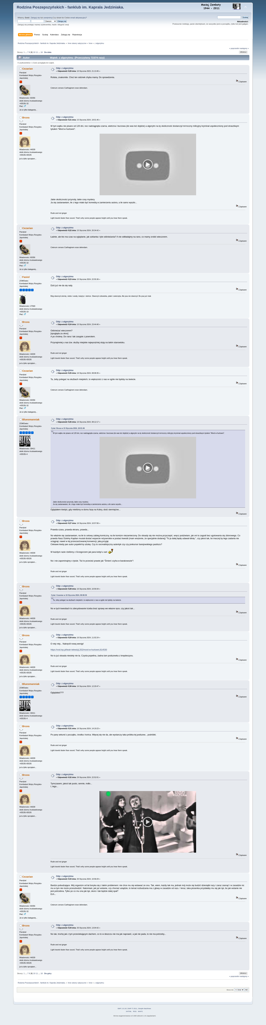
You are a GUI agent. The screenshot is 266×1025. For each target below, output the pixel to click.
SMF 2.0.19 (122, 1012)
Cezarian (27, 68)
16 (42, 52)
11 (37, 52)
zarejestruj (47, 18)
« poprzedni (234, 48)
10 (34, 52)
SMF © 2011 (132, 1012)
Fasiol (26, 278)
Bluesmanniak (31, 420)
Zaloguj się (35, 18)
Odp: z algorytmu (64, 68)
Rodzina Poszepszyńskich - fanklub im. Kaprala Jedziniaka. (70, 7)
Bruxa (25, 117)
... (26, 52)
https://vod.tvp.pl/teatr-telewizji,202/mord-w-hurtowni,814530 (79, 652)
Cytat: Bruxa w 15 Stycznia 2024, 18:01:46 (68, 429)
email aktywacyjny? (78, 18)
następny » (244, 48)
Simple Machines (144, 1012)
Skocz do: (230, 993)
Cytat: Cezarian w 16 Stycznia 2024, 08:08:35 (69, 598)
